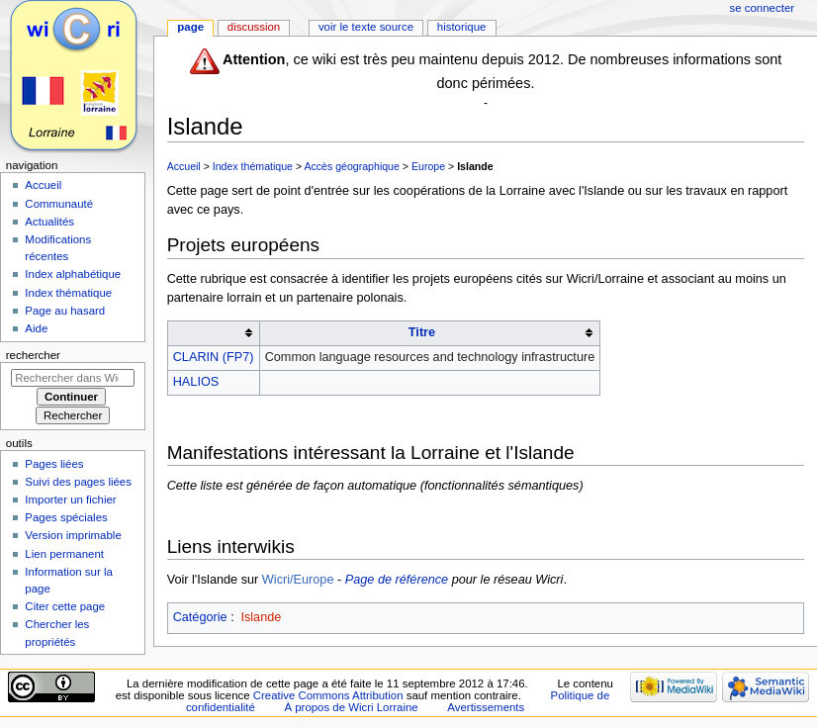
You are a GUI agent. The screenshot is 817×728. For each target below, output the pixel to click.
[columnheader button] (213, 332)
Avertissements (485, 707)
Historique (462, 27)
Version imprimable (73, 535)
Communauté (59, 204)
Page (190, 27)
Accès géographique (351, 166)
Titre (421, 332)
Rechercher (33, 355)
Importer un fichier (70, 499)
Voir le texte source (365, 27)
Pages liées (54, 464)
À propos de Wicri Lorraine (350, 707)
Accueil (184, 166)
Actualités (49, 222)
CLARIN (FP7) (213, 357)
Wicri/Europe (298, 580)
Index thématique (253, 166)
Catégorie (200, 617)
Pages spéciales (66, 517)
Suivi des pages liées (78, 482)
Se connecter (762, 8)
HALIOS (196, 382)
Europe (428, 166)
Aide (36, 328)
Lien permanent (64, 554)
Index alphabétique (73, 274)
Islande (475, 166)
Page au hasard (65, 311)
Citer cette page (65, 606)
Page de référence (396, 580)
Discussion (253, 27)
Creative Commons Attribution (328, 695)
